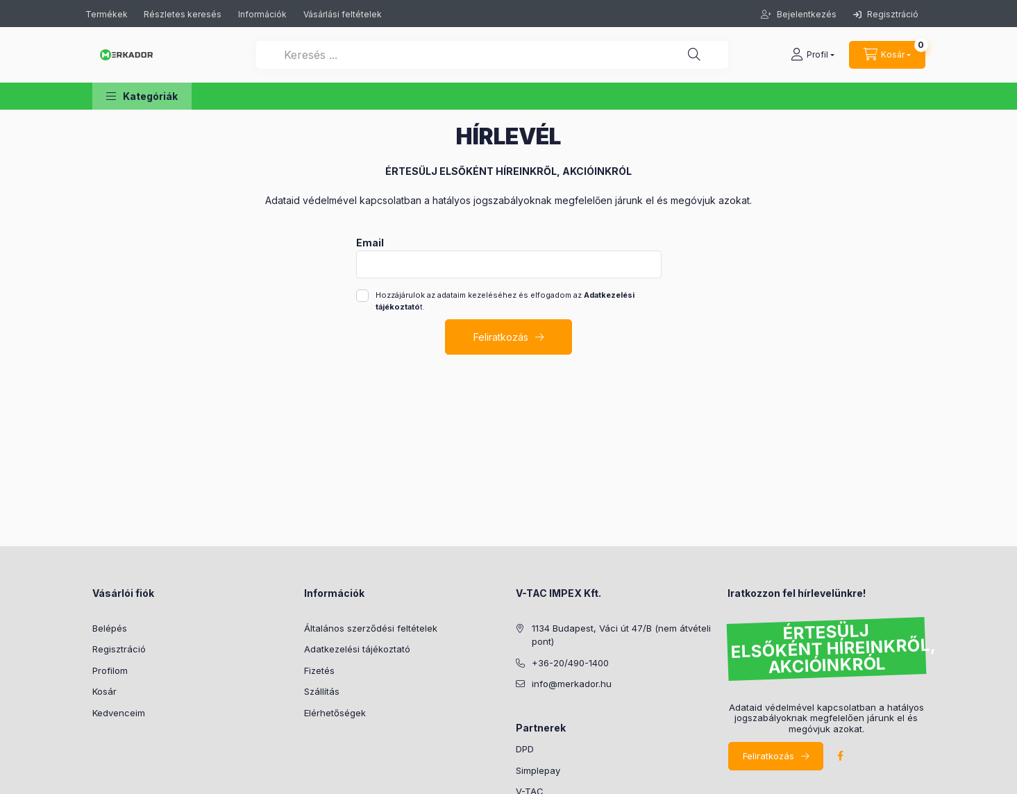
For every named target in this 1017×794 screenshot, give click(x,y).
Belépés (109, 628)
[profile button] (812, 55)
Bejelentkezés (806, 14)
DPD (525, 748)
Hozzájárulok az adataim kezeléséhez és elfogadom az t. (505, 301)
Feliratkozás (500, 337)
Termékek (107, 14)
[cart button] (887, 55)
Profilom (110, 670)
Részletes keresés (182, 14)
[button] (142, 96)
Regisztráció (885, 14)
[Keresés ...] (492, 55)
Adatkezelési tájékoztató (357, 648)
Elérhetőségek (335, 712)
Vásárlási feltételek (342, 14)
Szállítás (321, 691)
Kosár (104, 691)
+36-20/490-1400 (570, 662)
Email (370, 242)
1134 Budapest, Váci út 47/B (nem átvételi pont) (621, 635)
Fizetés (319, 670)
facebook (841, 756)
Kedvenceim (118, 712)
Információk (262, 14)
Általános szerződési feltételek (370, 628)
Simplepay (538, 770)
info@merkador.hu (572, 683)
